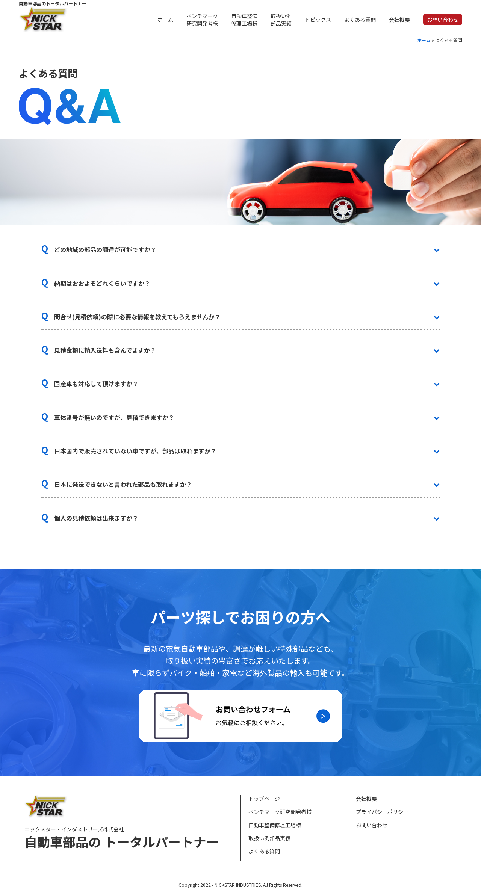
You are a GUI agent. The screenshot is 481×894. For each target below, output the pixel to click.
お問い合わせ (371, 825)
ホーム (424, 40)
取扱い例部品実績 (269, 838)
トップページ (264, 798)
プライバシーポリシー (382, 811)
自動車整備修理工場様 (274, 825)
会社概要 (366, 798)
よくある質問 (264, 851)
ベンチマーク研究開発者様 (280, 811)
